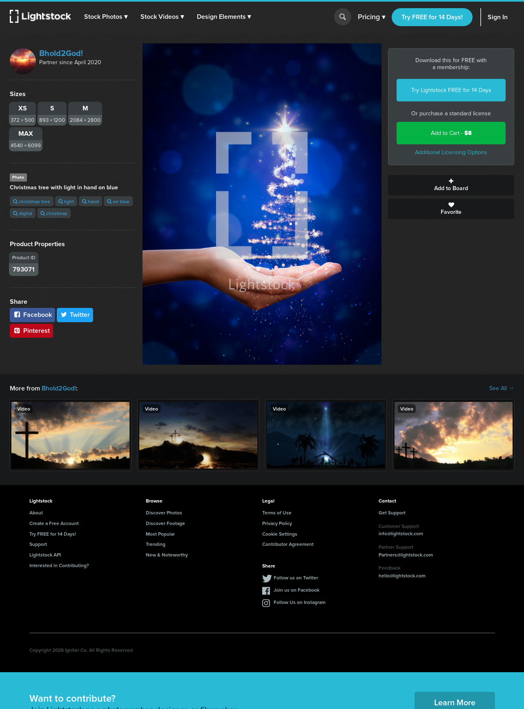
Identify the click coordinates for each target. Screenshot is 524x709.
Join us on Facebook (296, 589)
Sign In (498, 17)
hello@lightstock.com (402, 575)
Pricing (371, 17)
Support (38, 544)
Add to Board (451, 185)
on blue (118, 201)
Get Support (392, 512)
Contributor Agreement (288, 544)
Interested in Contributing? (59, 565)
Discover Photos (164, 512)
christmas (53, 213)
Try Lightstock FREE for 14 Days (451, 90)
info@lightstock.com (401, 533)
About (36, 512)
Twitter (75, 314)
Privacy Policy (277, 523)
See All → (501, 388)
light (66, 201)
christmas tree (31, 201)
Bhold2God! (61, 53)
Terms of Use (277, 512)
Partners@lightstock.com (406, 554)
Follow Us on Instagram (300, 602)
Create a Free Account (54, 523)
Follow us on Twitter (296, 577)
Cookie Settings (279, 533)
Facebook (32, 314)
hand (90, 201)
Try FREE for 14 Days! (432, 17)
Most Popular (160, 533)
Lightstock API (45, 554)
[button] (105, 17)
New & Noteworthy (167, 554)
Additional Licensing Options (451, 152)
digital (22, 213)
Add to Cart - (451, 133)
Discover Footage (165, 523)
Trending (155, 544)
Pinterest (31, 330)
